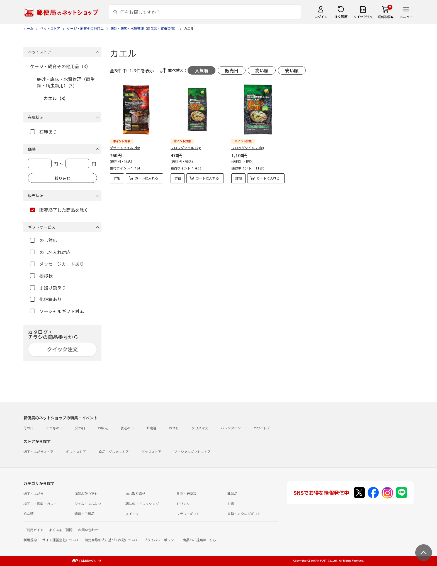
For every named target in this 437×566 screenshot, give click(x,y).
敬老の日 (127, 427)
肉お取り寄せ (135, 493)
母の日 (28, 427)
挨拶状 (41, 275)
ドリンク (183, 503)
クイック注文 (363, 16)
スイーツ (132, 513)
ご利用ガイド (33, 529)
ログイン (320, 16)
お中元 (103, 427)
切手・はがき (33, 493)
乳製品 (232, 493)
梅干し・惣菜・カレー (40, 503)
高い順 (261, 70)
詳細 (117, 178)
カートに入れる (146, 178)
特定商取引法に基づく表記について (111, 539)
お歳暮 (151, 427)
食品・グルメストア (114, 451)
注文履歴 (340, 16)
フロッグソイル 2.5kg (247, 147)
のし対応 (43, 240)
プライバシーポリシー (160, 539)
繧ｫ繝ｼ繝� (386, 16)
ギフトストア (76, 451)
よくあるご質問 (60, 529)
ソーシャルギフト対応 (57, 311)
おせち (174, 427)
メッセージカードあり (57, 263)
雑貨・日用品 (84, 513)
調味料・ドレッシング (142, 503)
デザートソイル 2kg (125, 147)
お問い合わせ (88, 529)
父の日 (80, 427)
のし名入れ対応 (50, 252)
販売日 (231, 70)
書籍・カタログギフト (244, 513)
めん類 (28, 513)
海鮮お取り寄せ (86, 493)
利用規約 (30, 539)
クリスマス (199, 427)
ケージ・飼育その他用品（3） (60, 66)
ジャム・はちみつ (87, 503)
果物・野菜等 (186, 493)
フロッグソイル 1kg (186, 147)
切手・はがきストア (38, 451)
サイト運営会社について (60, 539)
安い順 (291, 70)
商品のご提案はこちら (199, 539)
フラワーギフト (188, 513)
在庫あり (43, 131)
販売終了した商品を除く (59, 209)
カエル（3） (55, 98)
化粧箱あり (46, 299)
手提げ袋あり (48, 287)
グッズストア (151, 451)
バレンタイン (231, 427)
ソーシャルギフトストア (192, 451)
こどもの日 (54, 427)
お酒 (230, 503)
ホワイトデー (263, 427)
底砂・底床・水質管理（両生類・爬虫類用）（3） (66, 82)
